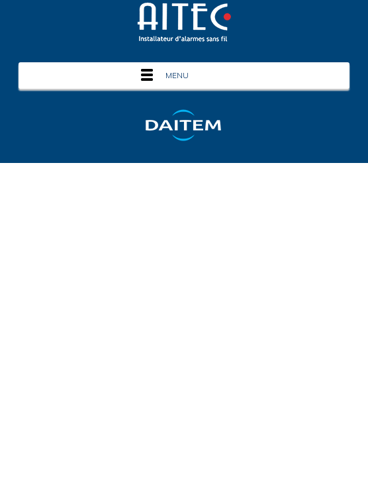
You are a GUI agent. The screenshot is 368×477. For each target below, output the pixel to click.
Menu (177, 75)
